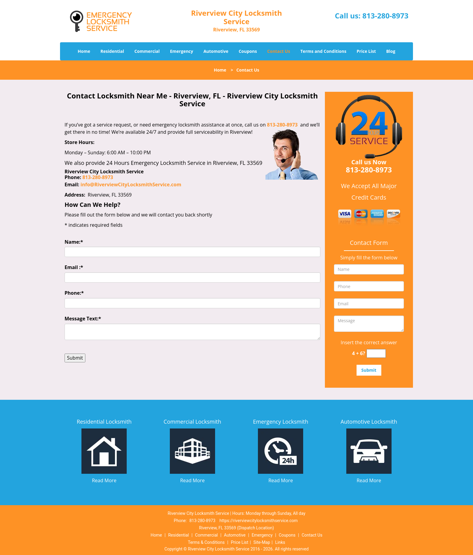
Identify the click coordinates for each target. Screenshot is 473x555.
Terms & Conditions (206, 542)
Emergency (181, 51)
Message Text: (83, 318)
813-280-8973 (385, 16)
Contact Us (278, 51)
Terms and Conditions (323, 51)
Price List (366, 51)
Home (84, 51)
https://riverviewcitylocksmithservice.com (259, 520)
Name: (74, 242)
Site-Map (261, 542)
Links (280, 542)
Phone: (74, 293)
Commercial (147, 51)
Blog (390, 51)
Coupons (248, 51)
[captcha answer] (376, 353)
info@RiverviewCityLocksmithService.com (131, 184)
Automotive (215, 51)
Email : (74, 267)
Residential (112, 51)
